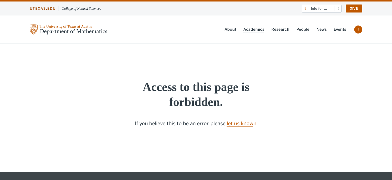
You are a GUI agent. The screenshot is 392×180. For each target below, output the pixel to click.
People (302, 29)
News (321, 29)
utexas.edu (43, 8)
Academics (253, 29)
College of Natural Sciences (81, 8)
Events (340, 29)
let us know (241, 123)
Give (354, 8)
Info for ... (319, 8)
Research (280, 29)
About (230, 29)
